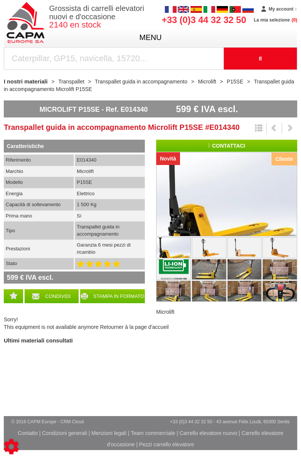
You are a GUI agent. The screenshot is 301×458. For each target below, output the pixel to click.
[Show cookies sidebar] (11, 446)
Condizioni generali (64, 433)
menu (151, 37)
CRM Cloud (72, 421)
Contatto (28, 433)
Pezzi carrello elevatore (166, 444)
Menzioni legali (109, 433)
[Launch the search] (260, 58)
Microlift (165, 312)
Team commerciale (153, 433)
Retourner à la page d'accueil (134, 327)
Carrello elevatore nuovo (208, 433)
